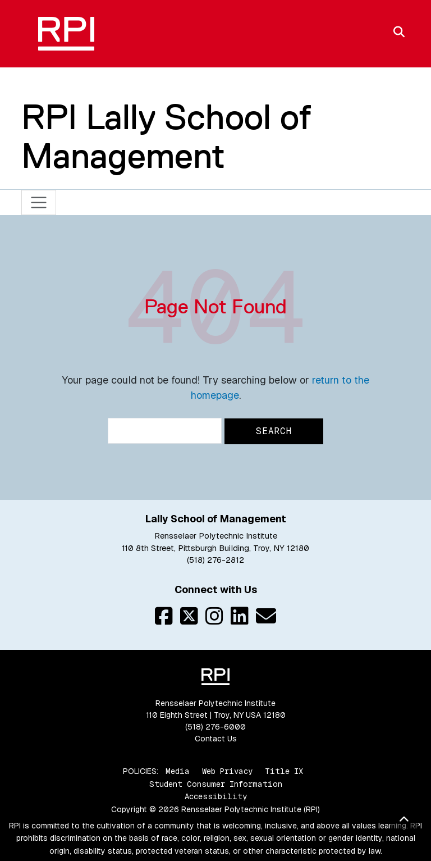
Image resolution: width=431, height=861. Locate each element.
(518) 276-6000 (215, 727)
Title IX (284, 771)
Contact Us (216, 739)
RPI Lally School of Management (166, 136)
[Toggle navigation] (39, 202)
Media (178, 771)
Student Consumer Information (215, 784)
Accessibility (216, 796)
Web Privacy (227, 771)
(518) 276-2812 (215, 560)
